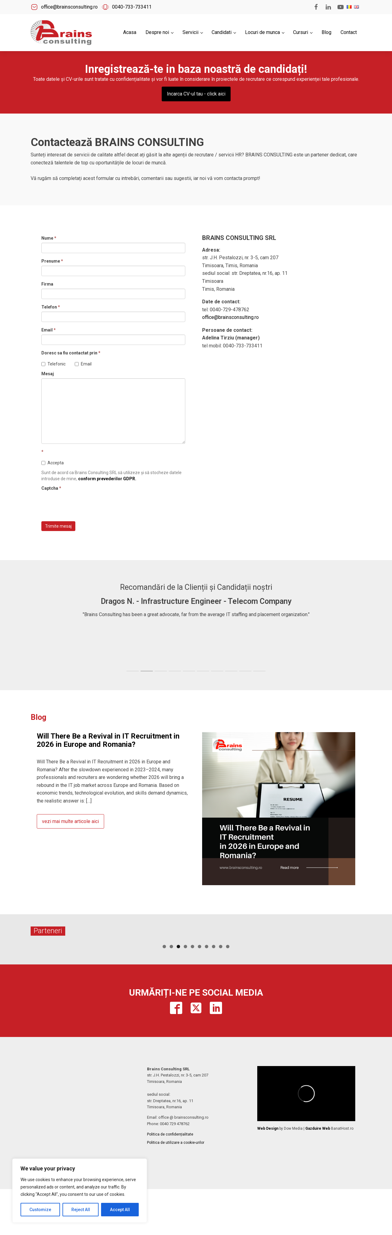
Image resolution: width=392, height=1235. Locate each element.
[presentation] (87, 505)
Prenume (52, 261)
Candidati (222, 32)
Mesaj (47, 373)
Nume (48, 238)
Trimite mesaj (58, 526)
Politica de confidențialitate (170, 1180)
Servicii (190, 32)
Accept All (120, 1209)
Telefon (50, 307)
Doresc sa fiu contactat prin (70, 352)
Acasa (129, 32)
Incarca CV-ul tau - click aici (196, 94)
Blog (326, 32)
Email (48, 329)
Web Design (267, 1174)
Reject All (80, 1209)
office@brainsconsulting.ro (230, 317)
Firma (47, 284)
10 (227, 992)
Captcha (51, 488)
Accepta (52, 462)
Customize (40, 1209)
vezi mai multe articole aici (70, 821)
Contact (349, 32)
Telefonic (53, 363)
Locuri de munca (262, 32)
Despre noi (157, 32)
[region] (79, 1190)
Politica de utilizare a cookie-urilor (175, 1188)
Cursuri (300, 32)
